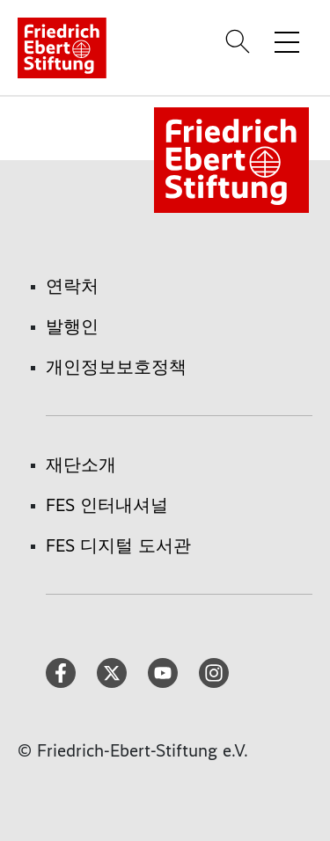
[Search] (240, 41)
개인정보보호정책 (116, 366)
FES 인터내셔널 (107, 505)
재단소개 (81, 464)
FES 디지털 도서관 (118, 545)
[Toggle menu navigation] (286, 41)
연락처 (72, 285)
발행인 (72, 326)
